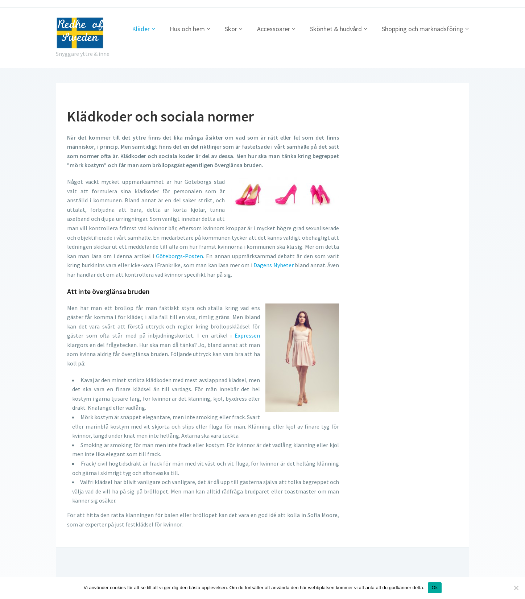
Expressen (247, 335)
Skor (231, 29)
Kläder (141, 29)
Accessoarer (273, 29)
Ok (434, 587)
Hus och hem (187, 29)
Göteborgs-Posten (179, 256)
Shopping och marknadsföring (422, 29)
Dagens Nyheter (273, 265)
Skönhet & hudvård (336, 29)
